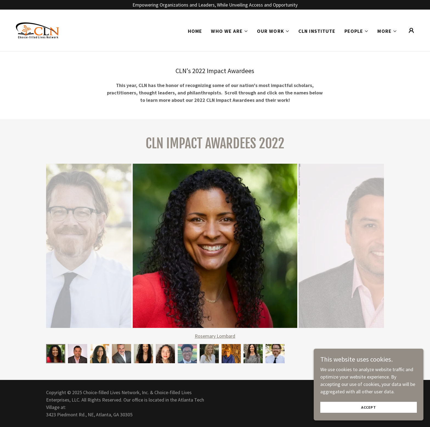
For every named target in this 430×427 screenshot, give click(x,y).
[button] (229, 31)
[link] (37, 30)
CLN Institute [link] (317, 31)
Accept (368, 407)
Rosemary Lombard (215, 336)
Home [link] (195, 31)
